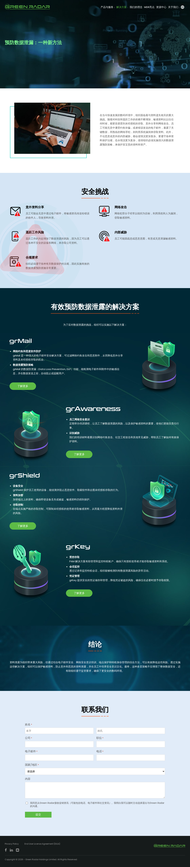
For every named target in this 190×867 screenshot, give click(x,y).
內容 (27, 779)
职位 (99, 738)
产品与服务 (107, 7)
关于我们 (173, 7)
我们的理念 (136, 7)
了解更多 (22, 386)
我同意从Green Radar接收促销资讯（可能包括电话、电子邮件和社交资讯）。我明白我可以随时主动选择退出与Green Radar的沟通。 (97, 804)
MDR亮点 (149, 7)
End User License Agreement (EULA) (42, 843)
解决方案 (121, 7)
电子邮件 (31, 751)
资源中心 (161, 7)
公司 (28, 738)
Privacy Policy (12, 843)
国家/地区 (32, 764)
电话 (99, 751)
